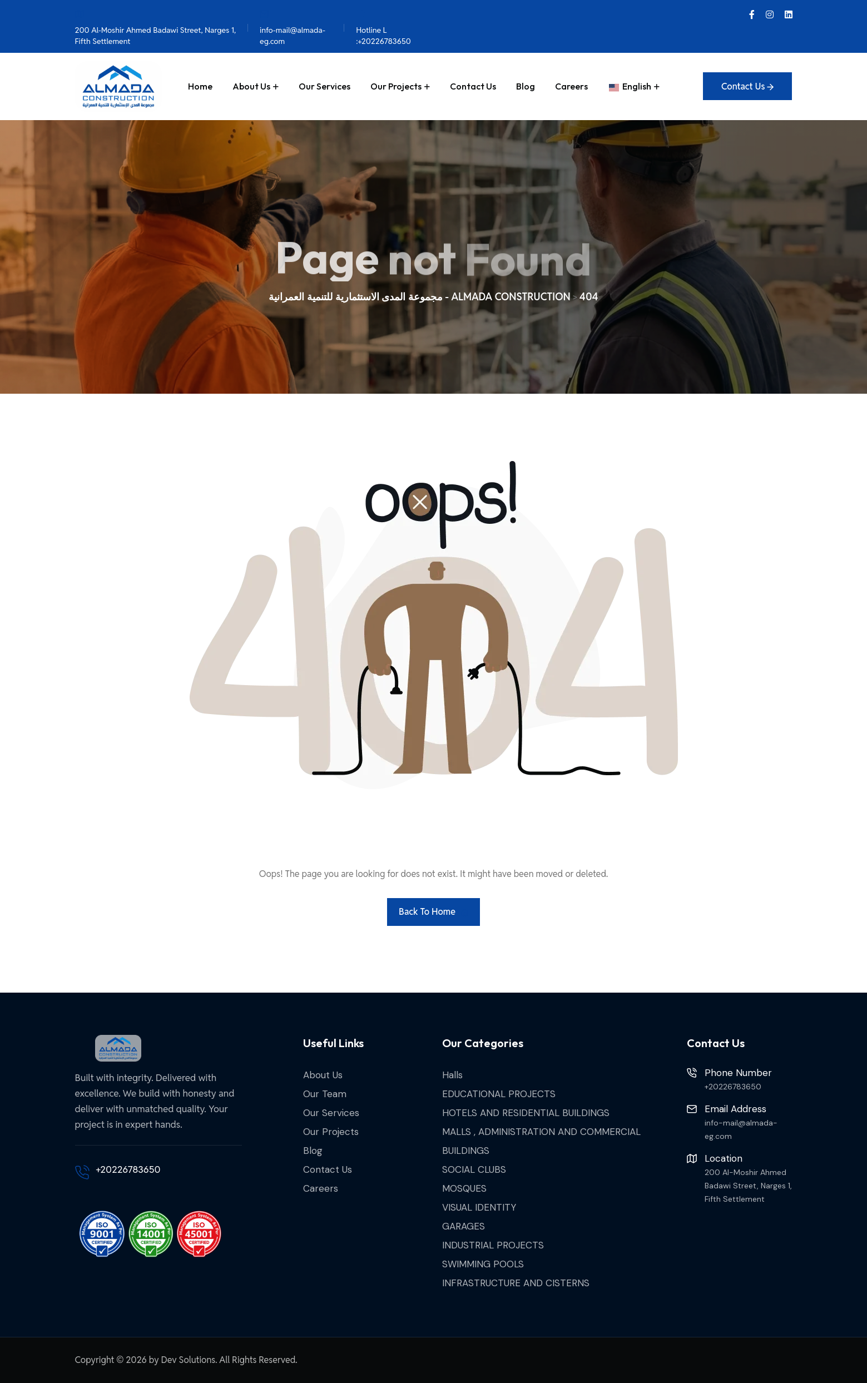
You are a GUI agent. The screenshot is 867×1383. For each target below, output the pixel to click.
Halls (452, 1075)
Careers (571, 86)
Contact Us (473, 86)
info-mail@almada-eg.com (292, 27)
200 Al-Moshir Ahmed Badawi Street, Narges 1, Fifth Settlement (155, 27)
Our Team (324, 1094)
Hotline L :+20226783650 (383, 27)
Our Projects (396, 86)
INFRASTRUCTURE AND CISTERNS (515, 1283)
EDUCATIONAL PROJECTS (499, 1094)
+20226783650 (128, 1169)
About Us (251, 86)
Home (200, 86)
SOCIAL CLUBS (474, 1169)
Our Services (324, 86)
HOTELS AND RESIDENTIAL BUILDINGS (526, 1113)
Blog (525, 86)
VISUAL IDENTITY (479, 1207)
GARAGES (463, 1226)
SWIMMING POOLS (483, 1264)
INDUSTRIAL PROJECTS (493, 1245)
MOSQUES (464, 1188)
